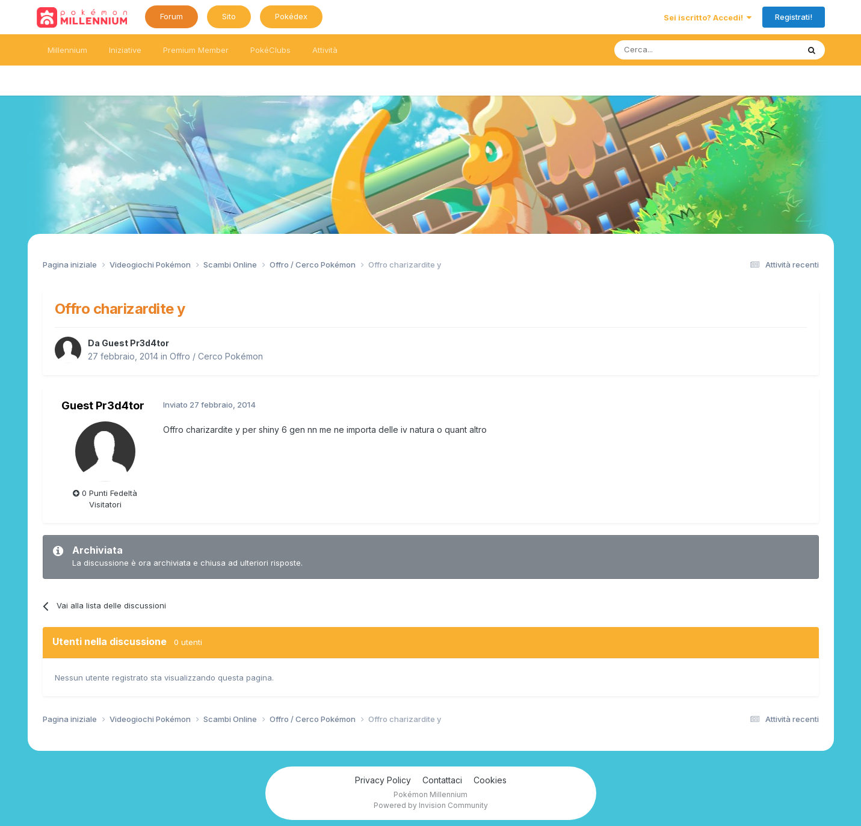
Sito (229, 16)
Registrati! (793, 17)
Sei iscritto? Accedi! (707, 17)
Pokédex (291, 16)
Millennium (67, 50)
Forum (171, 16)
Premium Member (196, 50)
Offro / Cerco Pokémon (216, 356)
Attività (325, 50)
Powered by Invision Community (431, 805)
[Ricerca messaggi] (677, 50)
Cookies (490, 780)
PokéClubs (270, 50)
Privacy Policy (383, 780)
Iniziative (125, 50)
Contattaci (442, 780)
